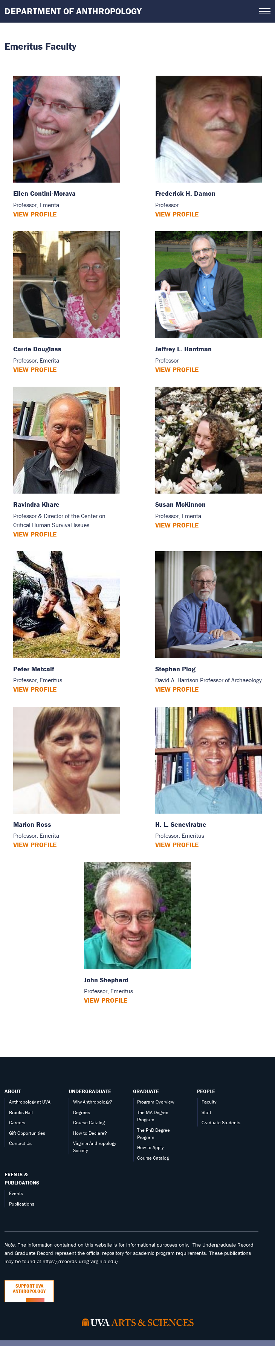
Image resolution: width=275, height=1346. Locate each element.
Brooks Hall (21, 1112)
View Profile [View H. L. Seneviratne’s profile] (177, 844)
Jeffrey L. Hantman (183, 349)
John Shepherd (106, 980)
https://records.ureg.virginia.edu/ (81, 1261)
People (206, 1091)
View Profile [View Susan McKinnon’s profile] (177, 525)
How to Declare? (90, 1133)
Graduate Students (221, 1122)
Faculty (209, 1102)
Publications (21, 1204)
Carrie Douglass (37, 349)
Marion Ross (32, 824)
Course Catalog (89, 1122)
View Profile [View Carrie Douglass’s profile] (35, 369)
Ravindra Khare (36, 504)
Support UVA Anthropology (29, 1288)
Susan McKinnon (180, 504)
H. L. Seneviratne (180, 824)
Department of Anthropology (73, 11)
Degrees (81, 1112)
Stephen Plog (175, 669)
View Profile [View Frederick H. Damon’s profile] (177, 214)
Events (16, 1193)
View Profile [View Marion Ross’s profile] (35, 844)
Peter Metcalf (33, 669)
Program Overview (155, 1102)
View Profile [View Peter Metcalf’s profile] (35, 689)
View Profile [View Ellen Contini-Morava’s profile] (35, 214)
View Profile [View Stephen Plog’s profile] (177, 689)
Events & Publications (22, 1178)
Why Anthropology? (92, 1102)
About (13, 1091)
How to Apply (150, 1147)
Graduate (146, 1091)
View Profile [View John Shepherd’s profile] (105, 1000)
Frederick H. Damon (185, 193)
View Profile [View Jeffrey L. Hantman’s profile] (177, 369)
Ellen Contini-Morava (44, 193)
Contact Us (20, 1143)
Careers (17, 1122)
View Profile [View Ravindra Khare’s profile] (35, 534)
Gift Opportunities (27, 1133)
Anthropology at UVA (29, 1102)
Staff (206, 1112)
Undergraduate (90, 1091)
